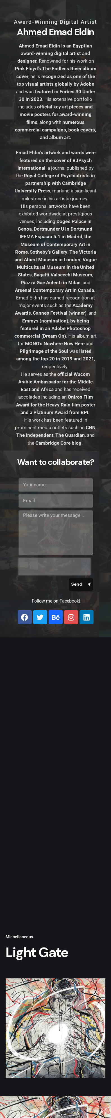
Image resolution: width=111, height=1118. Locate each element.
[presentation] (54, 566)
